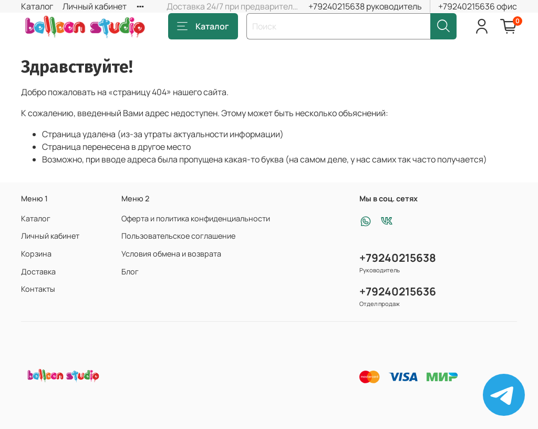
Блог (130, 272)
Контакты (38, 289)
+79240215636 (397, 291)
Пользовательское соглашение (178, 236)
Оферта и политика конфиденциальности (195, 218)
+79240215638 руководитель (365, 6)
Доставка (38, 272)
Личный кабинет (95, 6)
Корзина (36, 254)
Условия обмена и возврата (171, 254)
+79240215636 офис (477, 6)
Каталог (37, 6)
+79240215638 (397, 257)
